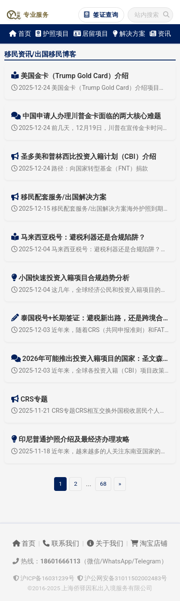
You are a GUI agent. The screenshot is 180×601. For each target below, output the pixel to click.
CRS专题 (29, 399)
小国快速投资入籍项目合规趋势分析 (70, 278)
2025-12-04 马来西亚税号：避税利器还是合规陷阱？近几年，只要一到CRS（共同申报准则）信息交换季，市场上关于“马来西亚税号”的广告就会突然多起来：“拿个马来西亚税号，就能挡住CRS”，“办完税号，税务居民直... (90, 249)
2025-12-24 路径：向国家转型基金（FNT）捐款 (79, 168)
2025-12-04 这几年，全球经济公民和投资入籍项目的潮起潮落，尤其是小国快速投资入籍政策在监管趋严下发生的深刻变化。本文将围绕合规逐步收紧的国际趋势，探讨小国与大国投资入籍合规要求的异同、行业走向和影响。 (90, 290)
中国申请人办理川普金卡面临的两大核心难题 (86, 116)
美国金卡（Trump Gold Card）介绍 (70, 76)
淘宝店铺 (149, 543)
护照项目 (52, 34)
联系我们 (61, 543)
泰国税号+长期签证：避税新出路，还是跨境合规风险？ (90, 318)
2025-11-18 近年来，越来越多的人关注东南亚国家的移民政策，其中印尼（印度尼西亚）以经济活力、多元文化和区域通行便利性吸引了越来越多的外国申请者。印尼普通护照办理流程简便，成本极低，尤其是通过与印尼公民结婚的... (90, 451)
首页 (20, 34)
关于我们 (105, 543)
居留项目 (91, 34)
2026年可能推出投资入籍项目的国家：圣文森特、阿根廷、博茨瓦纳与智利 (90, 358)
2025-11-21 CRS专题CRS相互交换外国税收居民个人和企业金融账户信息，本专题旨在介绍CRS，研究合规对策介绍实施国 (90, 410)
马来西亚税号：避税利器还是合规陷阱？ (78, 237)
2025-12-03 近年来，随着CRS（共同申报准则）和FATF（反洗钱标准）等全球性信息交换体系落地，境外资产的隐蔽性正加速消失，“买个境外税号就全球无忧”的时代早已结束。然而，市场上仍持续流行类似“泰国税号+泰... (90, 330)
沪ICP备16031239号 (43, 578)
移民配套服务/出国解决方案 (58, 197)
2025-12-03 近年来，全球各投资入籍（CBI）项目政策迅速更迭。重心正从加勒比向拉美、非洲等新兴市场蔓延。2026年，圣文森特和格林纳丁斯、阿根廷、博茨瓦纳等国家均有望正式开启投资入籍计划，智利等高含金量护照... (90, 370)
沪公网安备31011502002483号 (122, 578)
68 (103, 483)
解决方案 (129, 34)
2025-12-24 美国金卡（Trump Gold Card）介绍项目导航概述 (90, 88)
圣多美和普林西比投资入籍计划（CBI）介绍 (83, 156)
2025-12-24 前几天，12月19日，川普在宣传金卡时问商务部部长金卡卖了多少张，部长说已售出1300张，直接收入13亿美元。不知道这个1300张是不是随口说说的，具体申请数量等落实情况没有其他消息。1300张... (90, 128)
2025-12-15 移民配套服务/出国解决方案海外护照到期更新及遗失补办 (90, 208)
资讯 (160, 34)
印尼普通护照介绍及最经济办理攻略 (70, 439)
